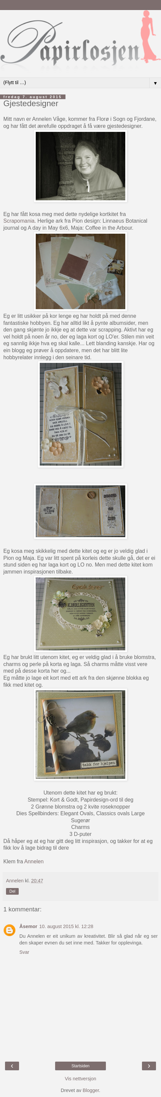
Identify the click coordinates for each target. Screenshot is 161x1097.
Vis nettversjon (80, 1078)
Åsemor (28, 926)
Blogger (91, 1090)
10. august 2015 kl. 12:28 (66, 926)
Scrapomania (18, 221)
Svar (24, 952)
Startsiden (80, 1066)
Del (12, 891)
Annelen (33, 861)
